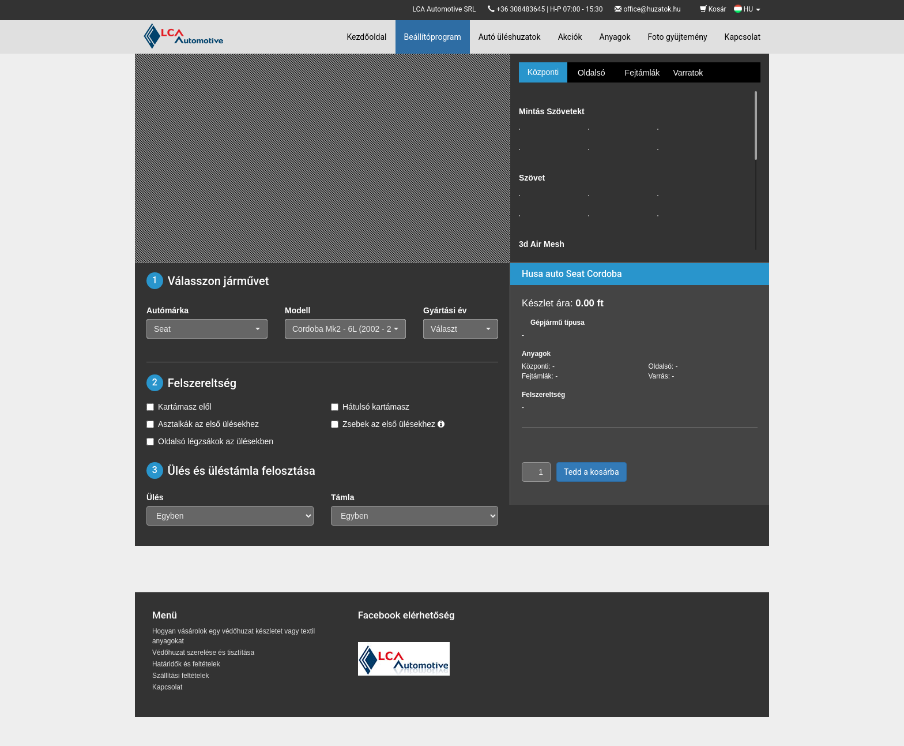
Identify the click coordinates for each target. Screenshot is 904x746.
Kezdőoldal (366, 37)
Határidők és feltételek (186, 664)
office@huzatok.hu (651, 9)
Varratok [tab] (688, 72)
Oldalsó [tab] (591, 72)
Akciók (570, 37)
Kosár (713, 9)
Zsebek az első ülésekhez (388, 424)
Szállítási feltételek (180, 676)
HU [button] (747, 9)
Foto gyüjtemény (677, 37)
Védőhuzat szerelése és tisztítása (203, 652)
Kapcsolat (742, 37)
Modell (297, 310)
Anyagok (615, 37)
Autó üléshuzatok (510, 37)
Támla (342, 497)
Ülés (155, 497)
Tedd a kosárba (591, 472)
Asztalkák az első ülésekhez (202, 424)
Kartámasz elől (179, 406)
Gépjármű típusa (557, 322)
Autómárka (167, 310)
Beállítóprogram (432, 37)
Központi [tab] (543, 72)
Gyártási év (445, 310)
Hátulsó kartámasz (370, 406)
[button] (207, 329)
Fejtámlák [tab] (642, 72)
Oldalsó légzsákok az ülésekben (209, 441)
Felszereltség (543, 395)
